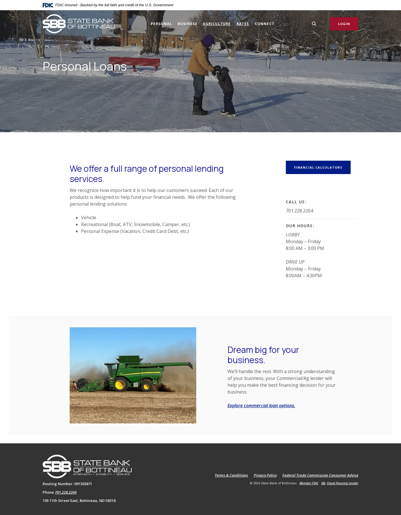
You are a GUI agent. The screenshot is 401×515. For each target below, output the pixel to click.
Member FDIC (309, 483)
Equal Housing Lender (342, 483)
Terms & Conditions (231, 475)
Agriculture (217, 23)
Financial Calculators (318, 167)
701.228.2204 (66, 492)
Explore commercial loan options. (261, 405)
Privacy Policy (265, 475)
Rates (243, 23)
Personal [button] (161, 23)
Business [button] (187, 23)
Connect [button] (264, 23)
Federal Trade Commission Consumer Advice (320, 475)
